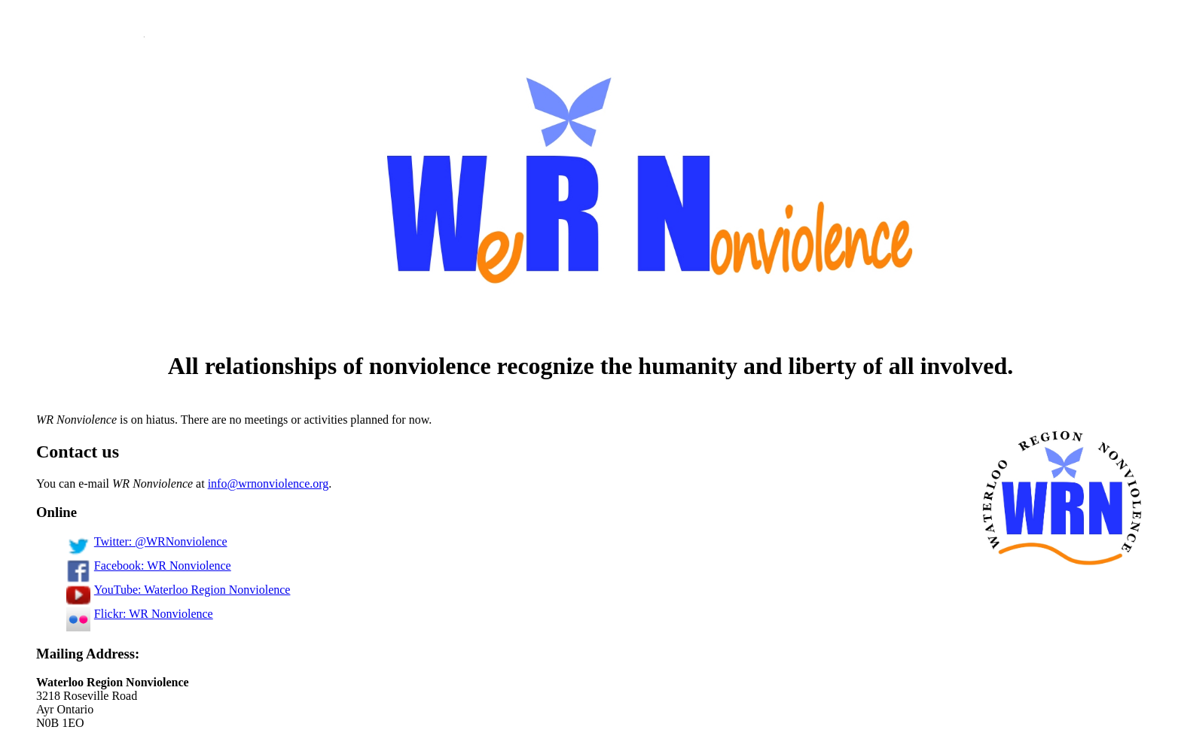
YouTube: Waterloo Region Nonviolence (178, 589)
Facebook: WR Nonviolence (148, 565)
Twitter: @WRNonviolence (146, 541)
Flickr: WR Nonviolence (139, 613)
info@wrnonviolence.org (268, 483)
